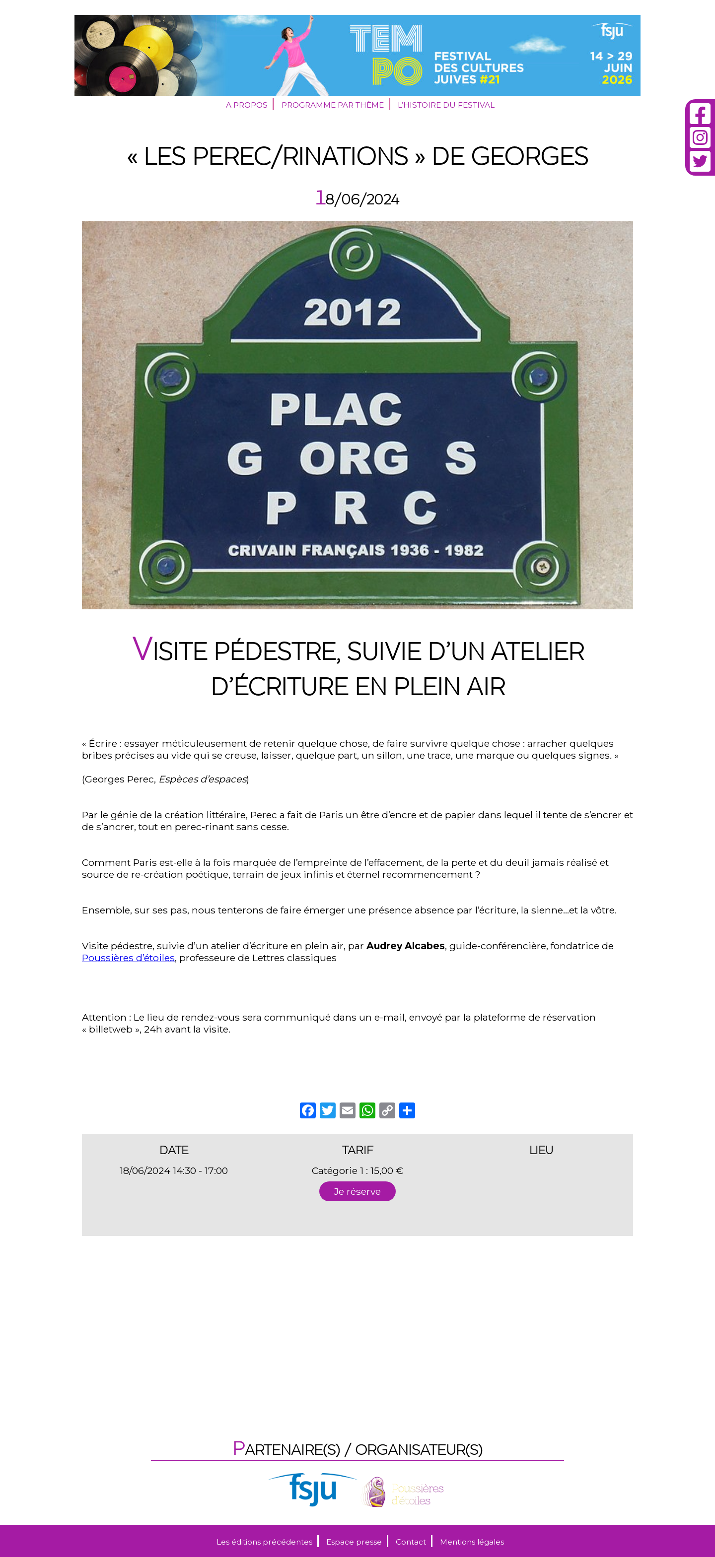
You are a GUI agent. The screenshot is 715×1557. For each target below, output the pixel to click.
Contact (411, 1542)
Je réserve (357, 1191)
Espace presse (354, 1542)
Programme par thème (333, 105)
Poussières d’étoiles (128, 958)
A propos (247, 105)
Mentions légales (472, 1542)
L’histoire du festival (446, 105)
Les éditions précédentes (264, 1542)
